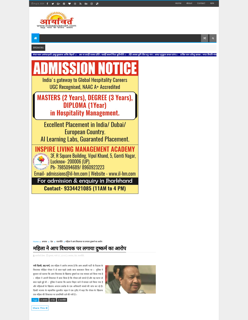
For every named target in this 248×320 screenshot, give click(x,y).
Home (178, 3)
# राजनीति (62, 299)
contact (201, 3)
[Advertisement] (158, 19)
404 (212, 3)
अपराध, (71, 255)
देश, (75, 255)
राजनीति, (81, 255)
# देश (53, 299)
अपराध (44, 241)
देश (51, 241)
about (189, 3)
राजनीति (59, 241)
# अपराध (43, 299)
